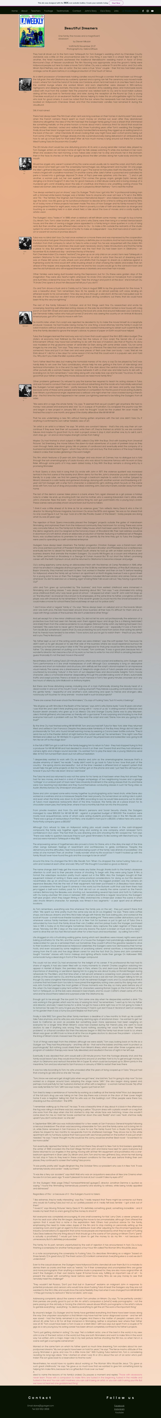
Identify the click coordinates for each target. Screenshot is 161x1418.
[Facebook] (143, 11)
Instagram (119, 1409)
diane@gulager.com (43, 1405)
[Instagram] (147, 11)
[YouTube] (152, 11)
